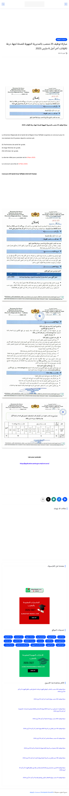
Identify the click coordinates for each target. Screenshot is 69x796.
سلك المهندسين (60, 641)
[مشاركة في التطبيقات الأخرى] (43, 499)
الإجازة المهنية (51, 637)
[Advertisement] (34, 24)
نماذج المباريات (9, 645)
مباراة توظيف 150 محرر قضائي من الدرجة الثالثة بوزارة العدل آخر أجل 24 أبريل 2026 (44, 728)
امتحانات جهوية (30, 637)
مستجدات (40, 641)
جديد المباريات (19, 637)
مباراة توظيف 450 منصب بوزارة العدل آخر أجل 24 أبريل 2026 (49, 699)
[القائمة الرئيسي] (66, 4)
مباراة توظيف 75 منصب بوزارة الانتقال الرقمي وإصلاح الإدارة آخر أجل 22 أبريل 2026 (44, 778)
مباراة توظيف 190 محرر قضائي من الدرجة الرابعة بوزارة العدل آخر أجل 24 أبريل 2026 (44, 758)
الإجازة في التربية (41, 637)
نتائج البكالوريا (60, 645)
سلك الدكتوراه (8, 637)
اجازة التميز (61, 637)
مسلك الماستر (17, 641)
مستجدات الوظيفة (61, 39)
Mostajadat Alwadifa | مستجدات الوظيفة (41, 792)
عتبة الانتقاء (49, 641)
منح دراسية (8, 641)
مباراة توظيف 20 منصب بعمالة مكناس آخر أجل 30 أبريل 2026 (49, 738)
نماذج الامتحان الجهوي (38, 645)
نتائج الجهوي (50, 645)
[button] (59, 499)
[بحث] (3, 4)
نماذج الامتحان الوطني (22, 645)
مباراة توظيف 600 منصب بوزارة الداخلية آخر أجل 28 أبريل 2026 (49, 719)
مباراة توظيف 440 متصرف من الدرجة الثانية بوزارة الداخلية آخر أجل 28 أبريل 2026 (44, 748)
